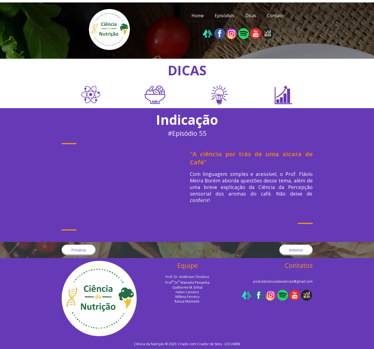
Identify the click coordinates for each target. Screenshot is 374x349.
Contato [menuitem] (275, 16)
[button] (78, 250)
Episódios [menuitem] (224, 16)
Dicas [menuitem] (250, 16)
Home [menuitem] (198, 16)
